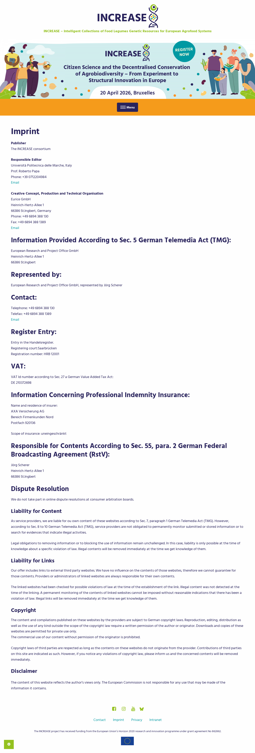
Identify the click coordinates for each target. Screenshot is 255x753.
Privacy (136, 720)
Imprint (118, 720)
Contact (99, 720)
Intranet (155, 720)
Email (15, 182)
